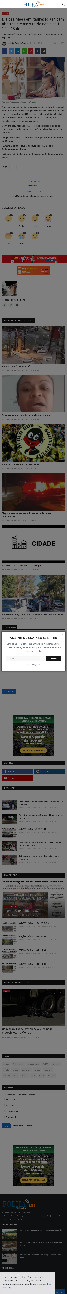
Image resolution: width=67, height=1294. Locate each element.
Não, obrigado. (33, 664)
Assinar (54, 658)
